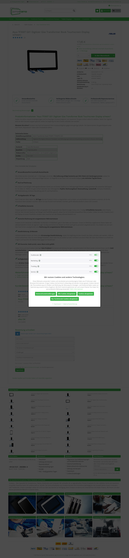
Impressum (56, 304)
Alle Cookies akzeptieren (66, 294)
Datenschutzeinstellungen (45, 294)
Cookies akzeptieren (85, 294)
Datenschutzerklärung (69, 304)
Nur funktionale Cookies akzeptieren (64, 299)
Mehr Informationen (76, 289)
